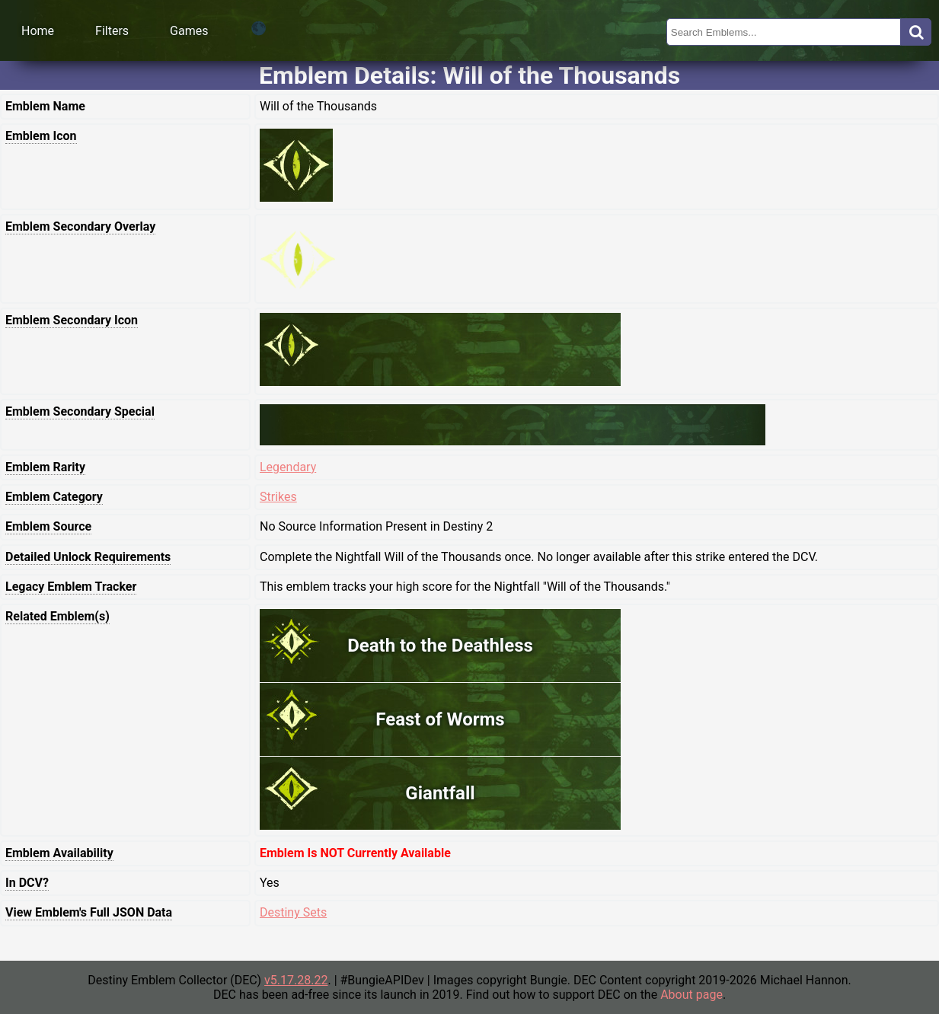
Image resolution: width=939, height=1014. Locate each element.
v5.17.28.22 (295, 980)
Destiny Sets (293, 912)
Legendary (288, 467)
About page (691, 994)
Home (37, 31)
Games (189, 31)
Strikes (278, 496)
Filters (112, 31)
